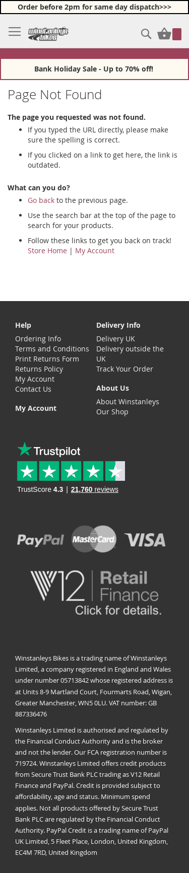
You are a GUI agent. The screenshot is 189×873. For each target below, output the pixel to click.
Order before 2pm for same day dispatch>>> (94, 7)
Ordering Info (38, 338)
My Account (94, 250)
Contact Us (33, 389)
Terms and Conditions (52, 348)
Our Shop (112, 411)
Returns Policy (39, 369)
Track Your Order (124, 369)
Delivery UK (115, 338)
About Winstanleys (127, 401)
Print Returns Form (47, 358)
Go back (41, 200)
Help (23, 325)
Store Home (47, 250)
